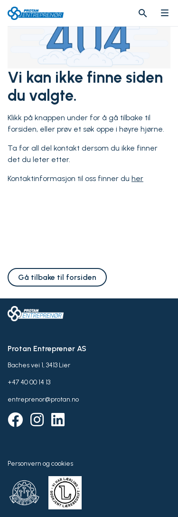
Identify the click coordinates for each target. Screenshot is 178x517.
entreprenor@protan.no (43, 399)
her (137, 178)
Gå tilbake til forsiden (57, 277)
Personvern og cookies (40, 464)
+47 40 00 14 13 (29, 382)
